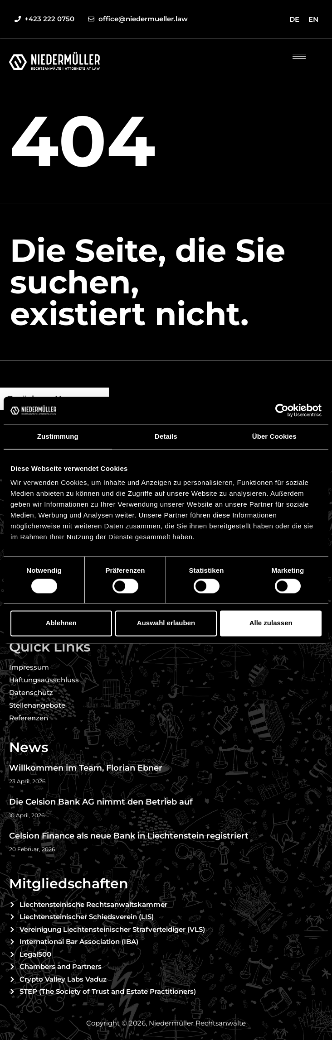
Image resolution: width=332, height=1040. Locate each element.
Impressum (29, 667)
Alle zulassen (271, 623)
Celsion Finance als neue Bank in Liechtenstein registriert (129, 836)
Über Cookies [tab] (274, 436)
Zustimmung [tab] (57, 436)
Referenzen (28, 718)
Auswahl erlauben (166, 623)
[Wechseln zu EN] (313, 19)
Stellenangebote (37, 705)
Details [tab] (166, 436)
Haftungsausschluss (44, 680)
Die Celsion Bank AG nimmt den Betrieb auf (101, 802)
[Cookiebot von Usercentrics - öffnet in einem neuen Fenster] (282, 410)
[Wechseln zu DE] (294, 19)
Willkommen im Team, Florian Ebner (85, 768)
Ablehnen (61, 623)
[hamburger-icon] (299, 56)
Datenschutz (31, 692)
